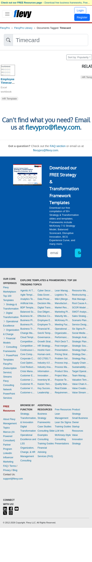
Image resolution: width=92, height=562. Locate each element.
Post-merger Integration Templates (62, 345)
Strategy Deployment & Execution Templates (80, 350)
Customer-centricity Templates (28, 392)
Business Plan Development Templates (28, 320)
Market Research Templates (62, 307)
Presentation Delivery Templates (62, 350)
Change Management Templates (28, 333)
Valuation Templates (80, 379)
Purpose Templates (62, 379)
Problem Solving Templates (62, 358)
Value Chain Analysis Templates (80, 384)
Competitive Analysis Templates (28, 345)
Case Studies (44, 426)
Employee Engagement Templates (45, 320)
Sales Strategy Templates (80, 316)
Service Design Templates (80, 324)
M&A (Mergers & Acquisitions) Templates (62, 299)
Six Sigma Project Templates (80, 328)
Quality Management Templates (62, 384)
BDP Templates (28, 307)
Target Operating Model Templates (80, 371)
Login (80, 10)
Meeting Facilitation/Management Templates (62, 324)
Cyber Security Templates (45, 290)
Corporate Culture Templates (28, 358)
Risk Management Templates (80, 299)
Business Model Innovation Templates (28, 316)
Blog (15, 470)
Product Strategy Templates (62, 371)
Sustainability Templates (80, 367)
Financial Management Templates (45, 328)
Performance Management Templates (62, 337)
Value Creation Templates (80, 388)
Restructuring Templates (80, 294)
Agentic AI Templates (28, 290)
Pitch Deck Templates (62, 341)
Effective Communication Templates (45, 316)
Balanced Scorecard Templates (28, 311)
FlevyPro (5, 27)
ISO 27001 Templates (45, 358)
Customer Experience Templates (28, 375)
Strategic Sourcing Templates (80, 345)
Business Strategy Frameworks (44, 418)
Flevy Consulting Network (8, 385)
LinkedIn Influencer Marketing (8, 457)
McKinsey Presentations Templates (62, 320)
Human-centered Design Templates (45, 354)
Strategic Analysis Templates (80, 337)
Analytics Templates (28, 299)
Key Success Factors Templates (45, 388)
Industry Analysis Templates (45, 367)
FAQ (5, 466)
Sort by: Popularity (78, 57)
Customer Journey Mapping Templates (28, 379)
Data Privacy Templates (45, 299)
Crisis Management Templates (28, 371)
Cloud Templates (28, 337)
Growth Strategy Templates (45, 341)
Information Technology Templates (45, 371)
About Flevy (9, 419)
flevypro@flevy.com (52, 127)
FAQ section (58, 146)
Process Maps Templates (62, 367)
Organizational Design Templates (62, 333)
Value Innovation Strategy (77, 439)
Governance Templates (45, 337)
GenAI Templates (45, 333)
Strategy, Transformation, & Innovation (28, 418)
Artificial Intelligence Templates (28, 303)
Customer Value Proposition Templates (28, 388)
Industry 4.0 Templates (45, 362)
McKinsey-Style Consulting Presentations (63, 439)
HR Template (9, 98)
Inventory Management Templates (45, 379)
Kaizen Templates (45, 384)
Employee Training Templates (45, 324)
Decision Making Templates (45, 303)
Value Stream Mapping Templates (80, 392)
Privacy (7, 470)
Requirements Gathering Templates (62, 392)
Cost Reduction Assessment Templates (28, 367)
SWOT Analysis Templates (80, 311)
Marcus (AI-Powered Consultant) (9, 436)
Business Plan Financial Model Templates (28, 324)
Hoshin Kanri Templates (45, 350)
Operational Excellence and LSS (28, 439)
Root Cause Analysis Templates (80, 303)
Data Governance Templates (45, 294)
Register (82, 17)
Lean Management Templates (62, 290)
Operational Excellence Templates (62, 328)
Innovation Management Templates (45, 375)
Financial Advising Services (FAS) (45, 452)
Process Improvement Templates (62, 362)
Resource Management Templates (80, 290)
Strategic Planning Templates (80, 341)
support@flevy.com (13, 478)
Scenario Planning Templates (80, 320)
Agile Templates (28, 294)
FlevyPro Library (23, 27)
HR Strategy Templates (45, 345)
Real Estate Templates (62, 388)
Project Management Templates (62, 375)
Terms (13, 466)
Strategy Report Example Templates (80, 358)
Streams (7, 376)
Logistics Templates (62, 294)
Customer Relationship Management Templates (28, 384)
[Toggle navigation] (7, 14)
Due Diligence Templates (45, 311)
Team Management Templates (80, 375)
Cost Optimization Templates (28, 362)
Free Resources (63, 409)
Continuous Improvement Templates (28, 350)
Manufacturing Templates (62, 303)
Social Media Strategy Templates (80, 333)
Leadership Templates (45, 392)
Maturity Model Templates (62, 316)
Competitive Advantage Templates (28, 341)
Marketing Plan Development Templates (62, 311)
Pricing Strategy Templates (62, 354)
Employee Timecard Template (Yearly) (7, 84)
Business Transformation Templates (28, 328)
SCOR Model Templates (80, 307)
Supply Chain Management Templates (80, 362)
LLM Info (59, 430)
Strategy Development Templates (80, 354)
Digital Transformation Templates (45, 307)
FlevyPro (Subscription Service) (10, 368)
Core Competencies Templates (28, 354)
